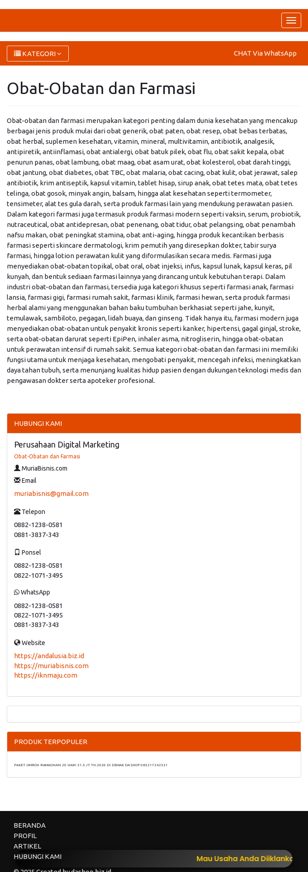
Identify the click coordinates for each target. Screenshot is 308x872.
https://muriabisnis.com (51, 665)
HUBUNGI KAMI (38, 856)
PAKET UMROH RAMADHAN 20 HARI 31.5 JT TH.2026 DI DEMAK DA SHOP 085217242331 (91, 765)
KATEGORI (38, 53)
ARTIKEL (27, 846)
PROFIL (25, 835)
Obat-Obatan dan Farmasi (47, 456)
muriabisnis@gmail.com (51, 493)
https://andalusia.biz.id (49, 656)
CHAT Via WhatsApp (265, 53)
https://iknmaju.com (45, 675)
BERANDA (30, 825)
